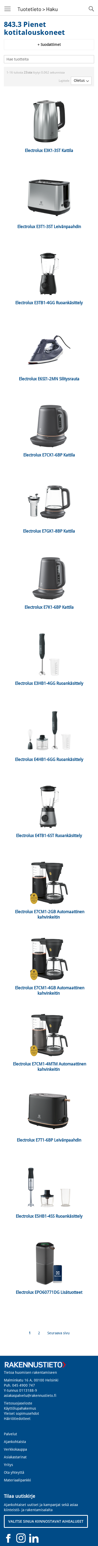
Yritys (8, 1465)
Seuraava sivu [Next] (58, 1333)
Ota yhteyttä (14, 1472)
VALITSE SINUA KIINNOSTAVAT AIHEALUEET (46, 1521)
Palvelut (10, 1434)
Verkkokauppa (15, 1449)
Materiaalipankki (17, 1480)
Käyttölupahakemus (20, 1408)
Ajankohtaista (15, 1442)
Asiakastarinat (15, 1457)
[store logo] (36, 8)
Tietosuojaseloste (18, 1403)
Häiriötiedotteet (17, 1419)
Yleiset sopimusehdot (21, 1413)
